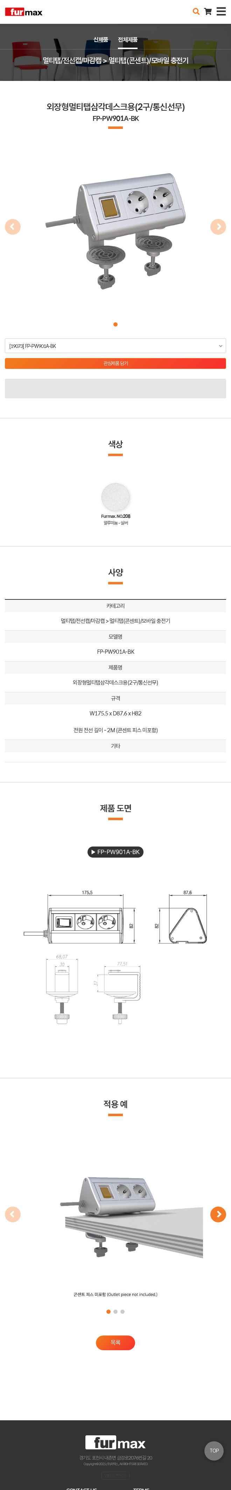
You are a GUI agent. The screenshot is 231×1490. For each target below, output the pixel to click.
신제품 (100, 39)
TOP (214, 1451)
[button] (115, 324)
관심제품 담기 (116, 363)
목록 (115, 1342)
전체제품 (128, 39)
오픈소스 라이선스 (115, 1475)
